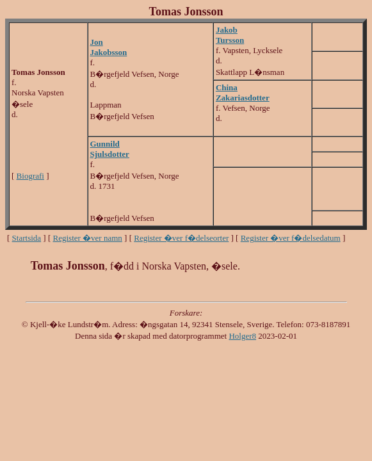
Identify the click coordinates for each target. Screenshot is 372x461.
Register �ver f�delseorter (181, 238)
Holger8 (242, 336)
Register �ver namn (87, 238)
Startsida (27, 238)
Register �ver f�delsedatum (291, 238)
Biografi (30, 176)
